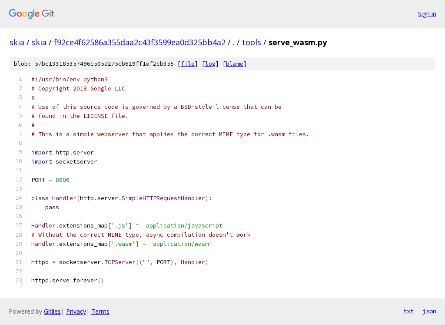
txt (408, 311)
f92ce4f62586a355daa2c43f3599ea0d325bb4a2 (140, 42)
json (429, 311)
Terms (100, 311)
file (188, 63)
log (210, 63)
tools (251, 42)
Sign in (427, 14)
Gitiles (52, 311)
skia (17, 42)
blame (234, 63)
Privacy (76, 311)
